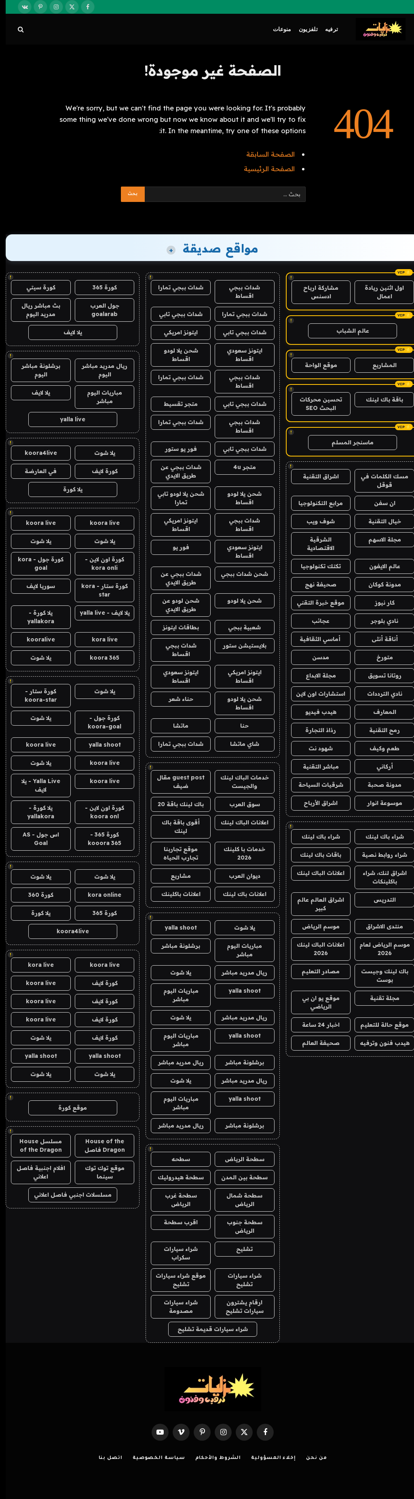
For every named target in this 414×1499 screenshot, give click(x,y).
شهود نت (315, 748)
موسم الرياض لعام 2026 (379, 949)
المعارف (379, 712)
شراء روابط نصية (378, 854)
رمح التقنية (378, 730)
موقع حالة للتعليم (379, 1024)
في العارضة (35, 471)
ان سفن (379, 503)
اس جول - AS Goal (35, 839)
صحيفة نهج (315, 584)
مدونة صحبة (379, 784)
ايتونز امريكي (175, 332)
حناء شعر (175, 699)
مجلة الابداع (315, 675)
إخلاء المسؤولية (267, 1458)
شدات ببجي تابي (175, 314)
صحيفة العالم (315, 1043)
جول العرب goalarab (99, 310)
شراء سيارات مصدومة (175, 1306)
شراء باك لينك (379, 836)
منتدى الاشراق (378, 926)
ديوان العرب (239, 875)
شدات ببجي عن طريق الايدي (175, 471)
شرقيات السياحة (315, 784)
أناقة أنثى (379, 639)
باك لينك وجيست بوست (379, 975)
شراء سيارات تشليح (239, 1280)
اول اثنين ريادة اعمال (378, 292)
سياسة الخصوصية (153, 1458)
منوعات (276, 29)
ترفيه (325, 29)
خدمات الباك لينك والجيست (239, 782)
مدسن (314, 657)
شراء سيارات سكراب (175, 1253)
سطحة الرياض (239, 1159)
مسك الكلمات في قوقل (379, 480)
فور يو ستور (175, 448)
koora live (99, 523)
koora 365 (99, 657)
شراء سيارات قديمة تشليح (207, 1329)
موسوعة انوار (379, 803)
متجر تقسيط (175, 404)
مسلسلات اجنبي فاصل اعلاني (67, 1194)
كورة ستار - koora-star (35, 695)
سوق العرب (239, 804)
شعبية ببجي (238, 627)
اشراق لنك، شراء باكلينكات (379, 877)
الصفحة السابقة (265, 154)
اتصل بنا (105, 1458)
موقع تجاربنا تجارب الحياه (175, 853)
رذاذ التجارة (315, 730)
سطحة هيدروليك (175, 1177)
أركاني (379, 766)
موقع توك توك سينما (99, 1172)
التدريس (379, 899)
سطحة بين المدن (238, 1177)
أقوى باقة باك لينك (175, 826)
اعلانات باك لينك (239, 894)
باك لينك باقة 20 (175, 804)
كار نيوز (379, 602)
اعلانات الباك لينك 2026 (315, 949)
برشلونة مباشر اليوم (35, 370)
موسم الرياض (315, 926)
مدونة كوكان (379, 584)
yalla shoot (175, 927)
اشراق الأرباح (315, 803)
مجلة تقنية (379, 998)
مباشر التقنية (315, 766)
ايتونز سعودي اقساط (239, 355)
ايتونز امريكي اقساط (175, 525)
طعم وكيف (379, 748)
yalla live (67, 419)
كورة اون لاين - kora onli (98, 563)
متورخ (379, 657)
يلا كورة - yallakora (35, 617)
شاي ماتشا (238, 743)
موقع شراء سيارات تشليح (175, 1280)
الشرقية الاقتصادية (315, 544)
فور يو (175, 547)
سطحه (175, 1159)
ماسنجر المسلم (347, 442)
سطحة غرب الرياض (175, 1200)
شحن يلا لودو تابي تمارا (175, 498)
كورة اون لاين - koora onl (98, 812)
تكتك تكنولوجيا (315, 566)
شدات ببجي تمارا (175, 287)
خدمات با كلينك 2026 (239, 853)
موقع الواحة (315, 365)
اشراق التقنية (315, 476)
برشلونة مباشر (175, 945)
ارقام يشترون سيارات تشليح (239, 1306)
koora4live (35, 452)
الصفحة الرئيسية (263, 168)
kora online (99, 894)
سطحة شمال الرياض (239, 1200)
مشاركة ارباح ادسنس (315, 292)
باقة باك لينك (378, 399)
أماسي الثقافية (315, 639)
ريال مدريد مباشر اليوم (99, 370)
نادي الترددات (379, 693)
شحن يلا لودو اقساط (175, 355)
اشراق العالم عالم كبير (314, 904)
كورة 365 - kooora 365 (99, 839)
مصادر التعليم (315, 971)
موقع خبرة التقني (315, 602)
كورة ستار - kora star (99, 590)
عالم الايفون (379, 566)
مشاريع (175, 875)
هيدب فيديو (315, 712)
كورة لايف (99, 471)
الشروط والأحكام (213, 1458)
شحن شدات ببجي (238, 574)
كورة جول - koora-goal (99, 722)
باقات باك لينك (315, 854)
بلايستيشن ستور (239, 645)
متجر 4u (239, 467)
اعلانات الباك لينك (315, 873)
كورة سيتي (35, 287)
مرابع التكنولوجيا (315, 503)
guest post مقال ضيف (175, 782)
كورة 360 (35, 894)
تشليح (238, 1249)
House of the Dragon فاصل (99, 1145)
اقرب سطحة (175, 1222)
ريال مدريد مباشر (239, 972)
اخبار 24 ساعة (315, 1024)
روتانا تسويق (379, 675)
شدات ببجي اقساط (238, 291)
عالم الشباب (347, 330)
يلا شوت (238, 927)
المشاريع (379, 365)
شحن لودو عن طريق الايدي (175, 605)
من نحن (310, 1458)
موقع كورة (67, 1107)
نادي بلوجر (379, 620)
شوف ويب (315, 521)
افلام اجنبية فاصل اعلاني (35, 1172)
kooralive (35, 639)
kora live (99, 639)
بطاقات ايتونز (175, 627)
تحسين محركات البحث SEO (315, 404)
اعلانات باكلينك (175, 894)
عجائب (315, 620)
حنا (238, 725)
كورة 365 (99, 287)
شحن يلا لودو (239, 600)
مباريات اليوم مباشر (238, 950)
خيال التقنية (379, 521)
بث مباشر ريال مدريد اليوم (35, 310)
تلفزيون (302, 29)
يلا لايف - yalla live (99, 612)
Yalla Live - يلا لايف (35, 785)
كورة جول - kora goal (35, 563)
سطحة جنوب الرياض (239, 1226)
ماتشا (175, 725)
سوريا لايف (35, 586)
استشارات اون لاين (315, 693)
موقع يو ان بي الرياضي (315, 1002)
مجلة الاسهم (379, 539)
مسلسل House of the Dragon (35, 1145)
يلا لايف (67, 332)
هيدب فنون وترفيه (379, 1043)
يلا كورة (67, 489)
